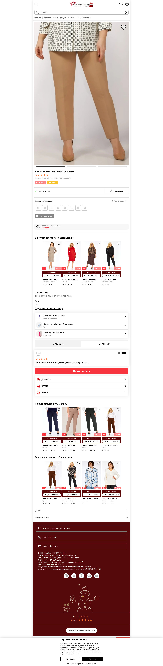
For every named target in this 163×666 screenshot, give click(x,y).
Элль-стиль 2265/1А (90, 499)
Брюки (71, 18)
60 (71, 208)
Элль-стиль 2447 (109, 279)
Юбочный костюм (48, 281)
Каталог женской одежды (55, 18)
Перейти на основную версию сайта (81, 630)
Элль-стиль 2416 (69, 499)
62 (78, 208)
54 (52, 208)
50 (38, 208)
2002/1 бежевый (84, 18)
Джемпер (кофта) (108, 501)
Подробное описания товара (49, 308)
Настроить (70, 659)
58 (65, 208)
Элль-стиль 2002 (69, 445)
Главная (37, 18)
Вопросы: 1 (105, 344)
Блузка (84, 501)
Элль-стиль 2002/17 (110, 445)
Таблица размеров (120, 201)
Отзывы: (81, 616)
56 (58, 208)
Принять (92, 659)
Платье (64, 281)
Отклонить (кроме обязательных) (81, 664)
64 (85, 208)
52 (45, 208)
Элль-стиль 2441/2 (50, 279)
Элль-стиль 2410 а (109, 499)
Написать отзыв (81, 371)
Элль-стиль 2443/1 (70, 279)
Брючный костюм (108, 281)
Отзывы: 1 (58, 344)
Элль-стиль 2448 (89, 279)
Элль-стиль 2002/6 (50, 445)
